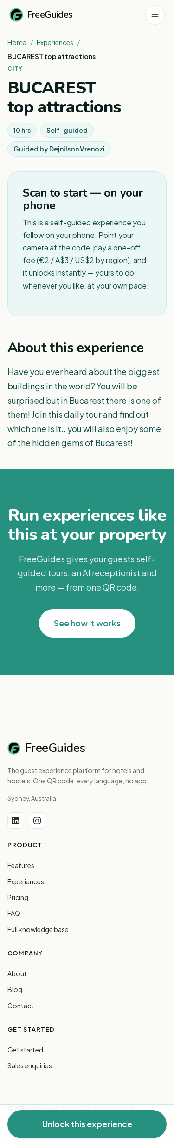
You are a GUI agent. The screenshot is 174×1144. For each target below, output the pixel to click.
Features (20, 865)
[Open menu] (155, 15)
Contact (20, 1005)
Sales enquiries (29, 1065)
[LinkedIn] (15, 820)
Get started (25, 1049)
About (17, 973)
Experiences (55, 42)
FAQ (13, 913)
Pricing (17, 897)
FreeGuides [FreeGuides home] (41, 15)
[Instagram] (37, 820)
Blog (14, 989)
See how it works (87, 623)
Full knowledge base (38, 929)
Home (16, 42)
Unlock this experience (87, 1123)
